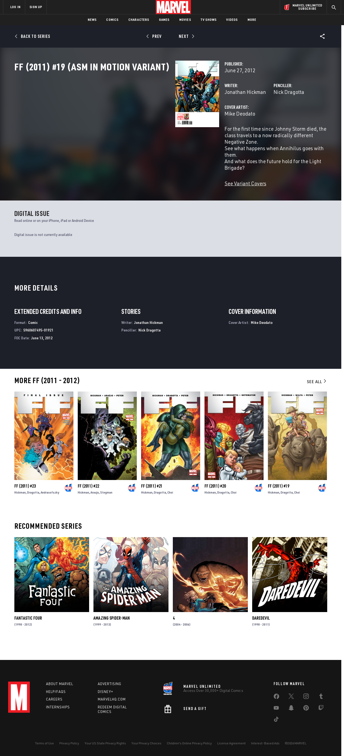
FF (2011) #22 (88, 499)
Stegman (106, 506)
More (252, 20)
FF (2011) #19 (278, 499)
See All (317, 395)
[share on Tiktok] (276, 720)
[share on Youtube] (276, 709)
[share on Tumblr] (321, 697)
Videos (232, 20)
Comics (112, 20)
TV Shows (209, 20)
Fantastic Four (28, 631)
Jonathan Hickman (132, 116)
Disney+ (105, 691)
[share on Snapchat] (291, 709)
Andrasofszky (50, 506)
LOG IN (15, 7)
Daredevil (261, 631)
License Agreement (231, 743)
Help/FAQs (56, 691)
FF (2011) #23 (25, 499)
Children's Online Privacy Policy (189, 743)
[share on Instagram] (306, 697)
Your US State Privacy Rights (105, 743)
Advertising (109, 684)
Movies (185, 20)
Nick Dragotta (232, 116)
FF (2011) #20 (215, 499)
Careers (54, 699)
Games (164, 20)
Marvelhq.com (112, 699)
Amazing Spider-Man (111, 631)
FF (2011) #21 (152, 499)
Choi (170, 506)
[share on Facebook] (276, 697)
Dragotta (33, 506)
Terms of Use (44, 743)
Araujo (94, 506)
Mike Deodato (127, 137)
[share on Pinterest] (306, 709)
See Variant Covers (133, 188)
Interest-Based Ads (265, 743)
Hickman (20, 506)
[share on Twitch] (321, 709)
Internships (58, 707)
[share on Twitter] (291, 697)
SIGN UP (36, 7)
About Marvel (59, 684)
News (92, 20)
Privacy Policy (69, 743)
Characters (138, 20)
